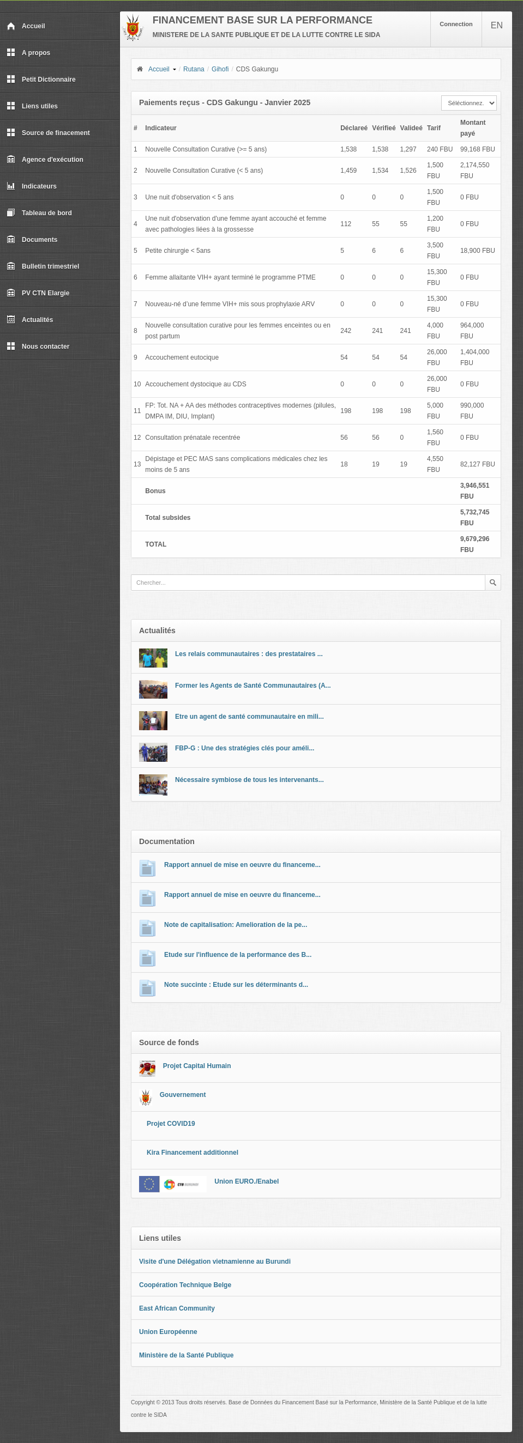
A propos (28, 52)
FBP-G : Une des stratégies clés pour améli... (244, 748)
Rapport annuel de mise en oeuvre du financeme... (242, 865)
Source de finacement (48, 133)
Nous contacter (38, 346)
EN (497, 25)
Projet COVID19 (171, 1123)
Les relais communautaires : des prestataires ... (249, 654)
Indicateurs (32, 186)
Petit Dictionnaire (41, 79)
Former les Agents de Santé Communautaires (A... (253, 685)
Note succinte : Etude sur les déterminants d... (236, 985)
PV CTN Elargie (38, 293)
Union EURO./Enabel (246, 1181)
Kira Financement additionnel (192, 1152)
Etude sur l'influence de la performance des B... (237, 955)
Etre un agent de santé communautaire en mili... (249, 716)
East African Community (177, 1308)
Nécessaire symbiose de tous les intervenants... (249, 780)
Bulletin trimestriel (43, 266)
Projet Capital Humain (197, 1066)
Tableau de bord (39, 213)
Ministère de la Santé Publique (186, 1355)
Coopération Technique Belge (185, 1285)
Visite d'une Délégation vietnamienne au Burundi (215, 1261)
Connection (456, 24)
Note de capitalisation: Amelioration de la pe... (235, 925)
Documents (32, 239)
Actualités (30, 320)
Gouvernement (183, 1095)
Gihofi (220, 69)
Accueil (26, 26)
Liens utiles (32, 106)
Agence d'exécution (45, 159)
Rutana (194, 69)
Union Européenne (168, 1332)
